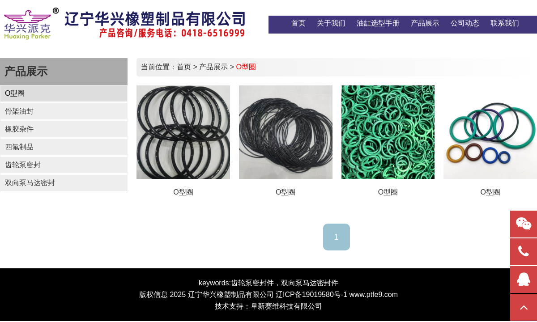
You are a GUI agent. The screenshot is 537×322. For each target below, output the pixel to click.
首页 (184, 67)
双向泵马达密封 (30, 182)
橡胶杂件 (19, 129)
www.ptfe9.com (373, 294)
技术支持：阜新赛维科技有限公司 (268, 306)
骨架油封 (19, 111)
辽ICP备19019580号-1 (311, 294)
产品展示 (213, 67)
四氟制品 (19, 147)
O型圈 (15, 93)
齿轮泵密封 (23, 165)
